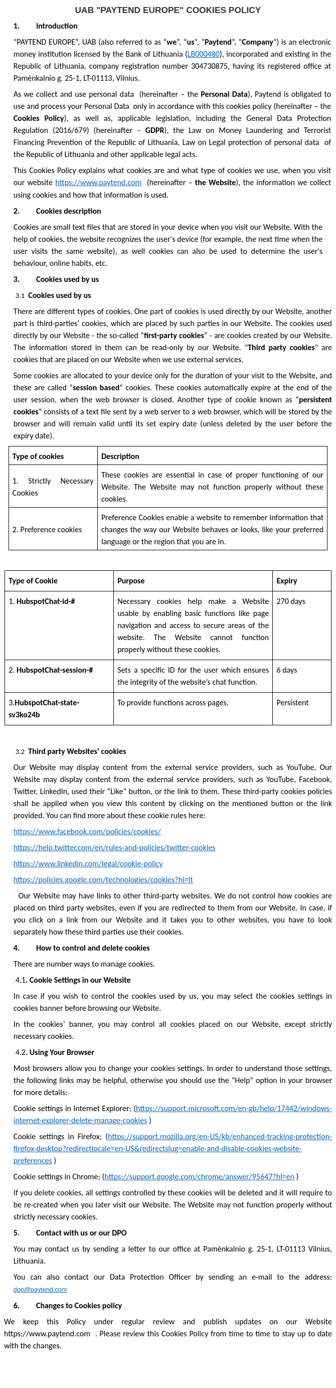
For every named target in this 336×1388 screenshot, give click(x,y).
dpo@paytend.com (40, 1289)
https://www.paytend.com (98, 182)
